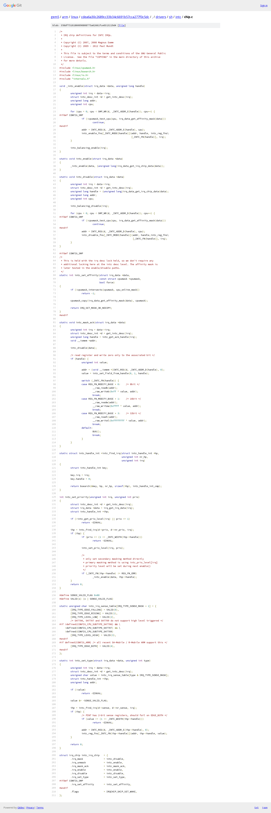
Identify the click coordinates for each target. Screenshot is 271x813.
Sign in (264, 5)
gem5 (55, 17)
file (121, 25)
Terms (40, 807)
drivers (161, 17)
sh (170, 17)
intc (178, 17)
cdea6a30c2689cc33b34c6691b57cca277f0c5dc (115, 17)
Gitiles (20, 807)
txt (256, 807)
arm (65, 17)
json (265, 807)
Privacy (30, 807)
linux (74, 17)
